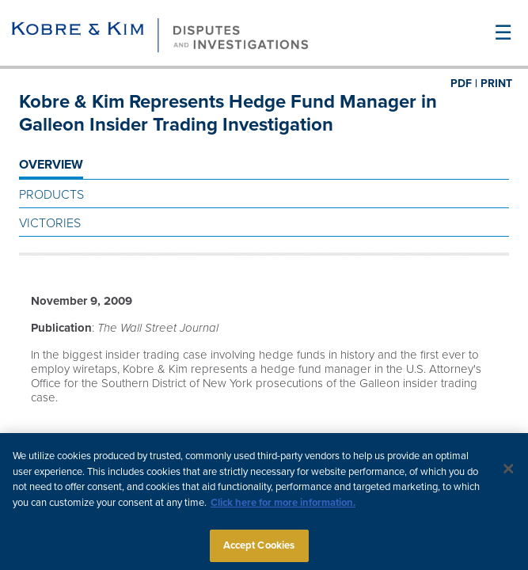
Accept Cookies (259, 548)
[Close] (508, 472)
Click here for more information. (283, 506)
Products (51, 195)
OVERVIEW (51, 165)
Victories (50, 223)
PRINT (496, 83)
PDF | (463, 83)
